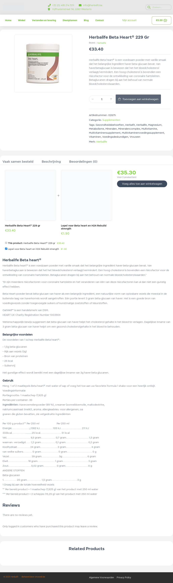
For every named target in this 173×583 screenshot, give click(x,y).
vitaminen (95, 136)
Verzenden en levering (44, 20)
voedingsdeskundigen (115, 136)
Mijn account (129, 20)
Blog (86, 20)
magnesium (155, 124)
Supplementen (111, 120)
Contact (99, 20)
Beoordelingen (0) (83, 161)
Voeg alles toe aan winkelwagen (142, 183)
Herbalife (101, 43)
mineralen (111, 128)
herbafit (130, 124)
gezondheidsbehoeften (110, 124)
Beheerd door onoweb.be (33, 576)
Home (8, 20)
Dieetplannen (70, 20)
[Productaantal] (101, 99)
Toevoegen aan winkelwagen (140, 99)
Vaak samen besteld (18, 161)
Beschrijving (51, 161)
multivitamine (149, 128)
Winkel (21, 20)
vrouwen (135, 136)
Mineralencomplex (129, 128)
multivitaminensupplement (105, 132)
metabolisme (96, 128)
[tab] (18, 162)
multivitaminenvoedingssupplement (143, 132)
